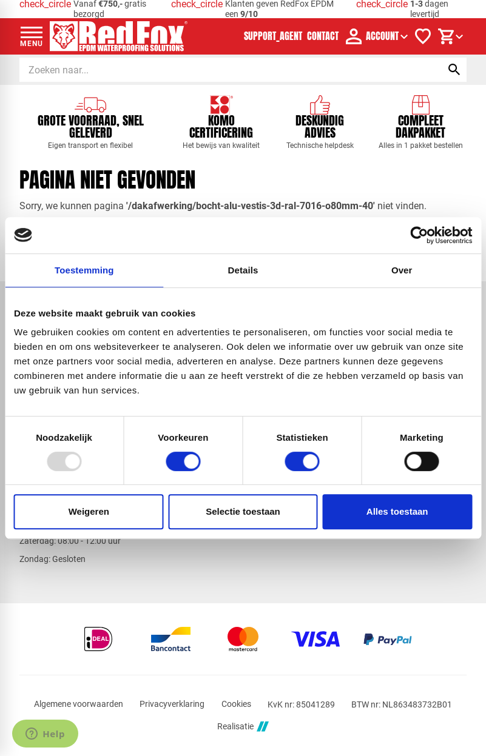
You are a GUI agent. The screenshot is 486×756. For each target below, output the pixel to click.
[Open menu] (31, 36)
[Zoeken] (219, 70)
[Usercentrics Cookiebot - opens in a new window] (419, 235)
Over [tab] (402, 270)
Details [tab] (243, 270)
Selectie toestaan (243, 511)
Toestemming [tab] (84, 270)
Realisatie (242, 726)
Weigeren (89, 511)
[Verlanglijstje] (422, 36)
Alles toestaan (397, 511)
